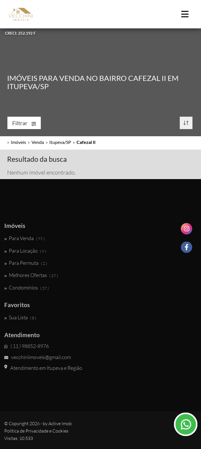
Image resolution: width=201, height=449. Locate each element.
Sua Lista (20, 317)
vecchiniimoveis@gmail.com (37, 357)
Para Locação (25, 250)
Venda (37, 142)
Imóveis (18, 142)
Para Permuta (25, 263)
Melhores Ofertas (31, 275)
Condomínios (26, 287)
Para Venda (24, 238)
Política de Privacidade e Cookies (36, 431)
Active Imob (60, 423)
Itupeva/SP (60, 142)
